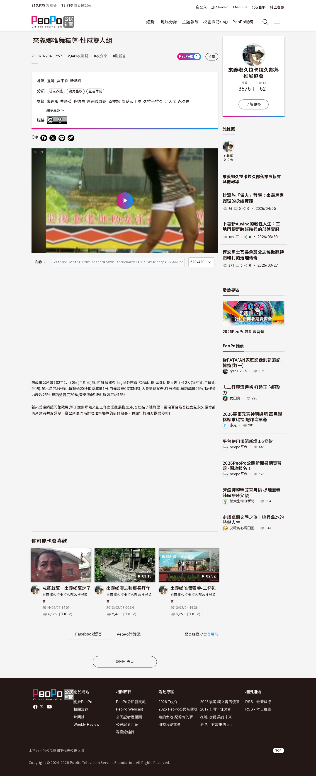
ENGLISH (240, 7)
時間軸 (79, 717)
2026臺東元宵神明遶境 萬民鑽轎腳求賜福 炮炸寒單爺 (252, 416)
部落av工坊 (131, 101)
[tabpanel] (125, 649)
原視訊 (114, 101)
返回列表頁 (125, 662)
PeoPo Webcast (129, 709)
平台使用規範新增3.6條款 (248, 441)
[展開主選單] (277, 22)
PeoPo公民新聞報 (131, 702)
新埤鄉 (76, 81)
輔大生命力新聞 (243, 500)
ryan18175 (238, 371)
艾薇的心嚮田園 (243, 528)
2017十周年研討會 (215, 709)
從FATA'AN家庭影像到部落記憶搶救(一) (252, 362)
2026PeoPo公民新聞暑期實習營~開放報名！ (252, 465)
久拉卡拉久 (153, 101)
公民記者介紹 (127, 724)
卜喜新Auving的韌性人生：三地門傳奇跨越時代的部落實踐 (251, 226)
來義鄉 (52, 101)
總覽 (150, 21)
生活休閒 (95, 91)
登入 (203, 7)
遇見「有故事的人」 (216, 724)
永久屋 (184, 101)
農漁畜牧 (76, 91)
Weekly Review (86, 724)
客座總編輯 (125, 732)
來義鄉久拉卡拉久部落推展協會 (253, 73)
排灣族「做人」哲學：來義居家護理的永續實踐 (253, 198)
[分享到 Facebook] (43, 138)
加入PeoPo (220, 7)
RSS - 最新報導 (258, 702)
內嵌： (40, 262)
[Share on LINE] (61, 138)
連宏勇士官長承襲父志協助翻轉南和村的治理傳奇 (253, 255)
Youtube (50, 707)
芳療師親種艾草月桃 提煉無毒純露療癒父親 (252, 492)
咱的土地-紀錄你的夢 (175, 717)
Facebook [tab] (88, 634)
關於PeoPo (82, 702)
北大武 (170, 101)
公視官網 (258, 7)
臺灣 (51, 81)
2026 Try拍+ (168, 702)
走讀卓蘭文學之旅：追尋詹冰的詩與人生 (253, 519)
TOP (278, 750)
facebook (35, 707)
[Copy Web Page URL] (71, 138)
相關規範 (80, 709)
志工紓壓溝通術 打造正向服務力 (252, 389)
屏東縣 (62, 81)
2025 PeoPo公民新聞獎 (178, 709)
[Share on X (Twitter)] (52, 138)
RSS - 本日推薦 (258, 709)
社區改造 (56, 91)
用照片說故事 (169, 724)
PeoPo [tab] (129, 634)
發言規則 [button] (210, 634)
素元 (233, 425)
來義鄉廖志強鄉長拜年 (128, 588)
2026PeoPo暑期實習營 (243, 331)
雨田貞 (235, 398)
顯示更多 (55, 110)
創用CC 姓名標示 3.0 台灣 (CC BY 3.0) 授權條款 (58, 120)
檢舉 (212, 56)
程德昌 (79, 101)
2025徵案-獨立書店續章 (220, 702)
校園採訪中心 (215, 21)
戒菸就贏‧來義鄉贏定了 (66, 588)
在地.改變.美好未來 (216, 717)
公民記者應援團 (129, 717)
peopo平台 (239, 447)
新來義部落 (97, 101)
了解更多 (253, 104)
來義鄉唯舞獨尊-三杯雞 (193, 588)
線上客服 (277, 7)
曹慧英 (66, 101)
